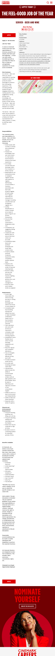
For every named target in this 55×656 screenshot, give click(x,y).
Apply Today (27, 6)
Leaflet (40, 92)
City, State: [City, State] (22, 45)
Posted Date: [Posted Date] (23, 37)
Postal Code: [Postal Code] (23, 48)
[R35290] (21, 36)
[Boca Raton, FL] (23, 47)
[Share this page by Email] (22, 29)
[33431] (20, 50)
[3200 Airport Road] (24, 43)
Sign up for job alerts (27, 606)
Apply (9, 35)
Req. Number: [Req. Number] (23, 34)
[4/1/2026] (21, 39)
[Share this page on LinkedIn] (25, 29)
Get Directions (35, 78)
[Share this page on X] (29, 29)
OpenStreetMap (45, 92)
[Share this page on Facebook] (32, 29)
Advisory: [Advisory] (22, 52)
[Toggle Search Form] (47, 2)
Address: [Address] (21, 41)
